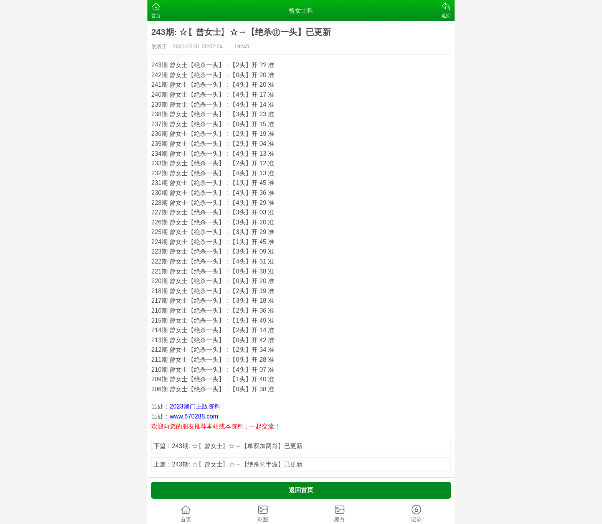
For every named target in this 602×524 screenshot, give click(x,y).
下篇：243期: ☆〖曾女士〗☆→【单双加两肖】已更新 (228, 446)
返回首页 (301, 490)
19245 (241, 46)
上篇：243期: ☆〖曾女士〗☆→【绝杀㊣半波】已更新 (228, 464)
